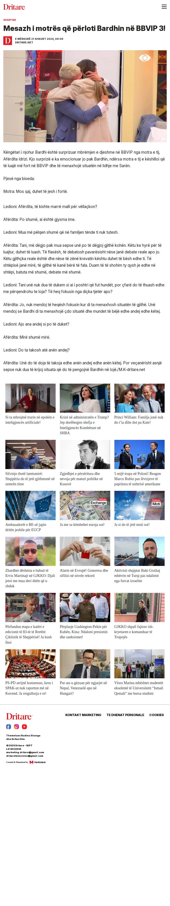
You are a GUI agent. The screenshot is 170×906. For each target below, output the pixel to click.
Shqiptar (9, 20)
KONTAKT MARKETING (83, 715)
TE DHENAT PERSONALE (125, 715)
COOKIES (156, 715)
